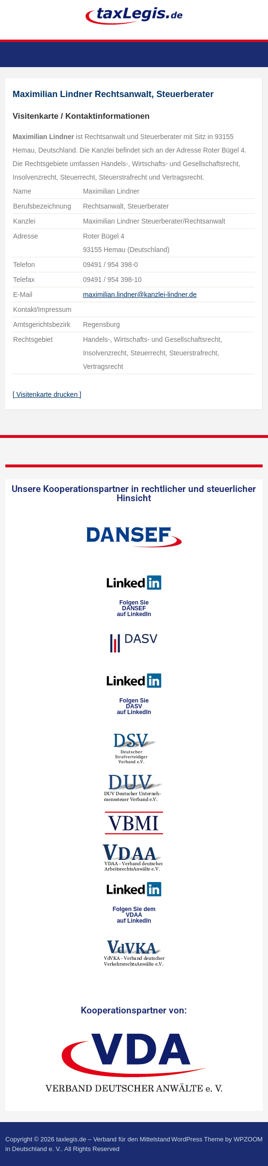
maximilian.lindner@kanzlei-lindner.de (139, 294)
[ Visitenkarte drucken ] (47, 394)
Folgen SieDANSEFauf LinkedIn (134, 608)
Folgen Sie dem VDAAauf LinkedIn (134, 915)
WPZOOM (248, 1139)
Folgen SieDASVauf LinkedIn (134, 706)
